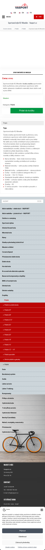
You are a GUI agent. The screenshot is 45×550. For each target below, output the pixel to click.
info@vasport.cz (13, 493)
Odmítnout (22, 537)
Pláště (17, 29)
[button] (42, 510)
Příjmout (22, 531)
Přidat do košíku (26, 110)
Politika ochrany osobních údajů (27, 547)
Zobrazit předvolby (23, 542)
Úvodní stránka (7, 29)
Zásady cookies (10, 547)
